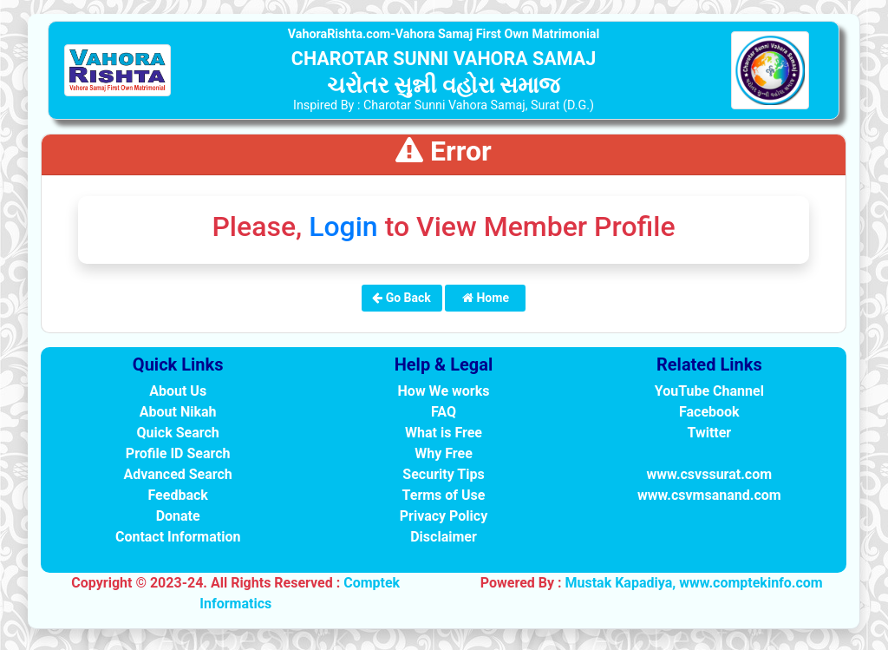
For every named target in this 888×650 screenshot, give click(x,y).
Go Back (401, 298)
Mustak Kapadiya (618, 582)
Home (485, 298)
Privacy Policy (443, 516)
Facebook (709, 412)
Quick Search (178, 432)
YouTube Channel (709, 391)
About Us (177, 391)
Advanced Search (178, 474)
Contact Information (178, 537)
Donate (178, 516)
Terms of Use (444, 495)
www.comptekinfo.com (751, 582)
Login (343, 226)
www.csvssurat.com (709, 474)
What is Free (443, 432)
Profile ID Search (178, 453)
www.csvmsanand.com (709, 495)
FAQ (443, 412)
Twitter (709, 432)
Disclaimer (443, 537)
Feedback (177, 495)
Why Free (444, 453)
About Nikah (178, 412)
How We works (444, 391)
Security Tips (443, 474)
